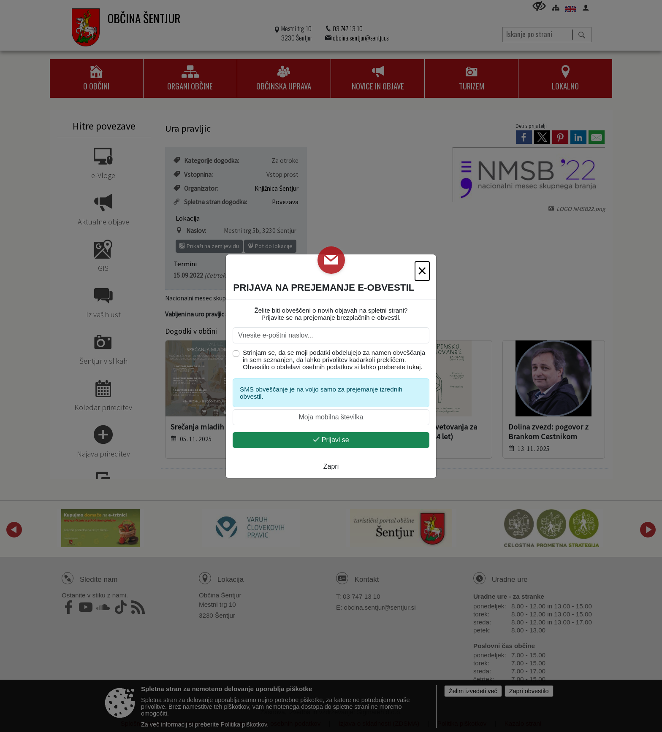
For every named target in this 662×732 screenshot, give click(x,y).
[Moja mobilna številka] (331, 417)
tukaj (414, 366)
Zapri (331, 466)
